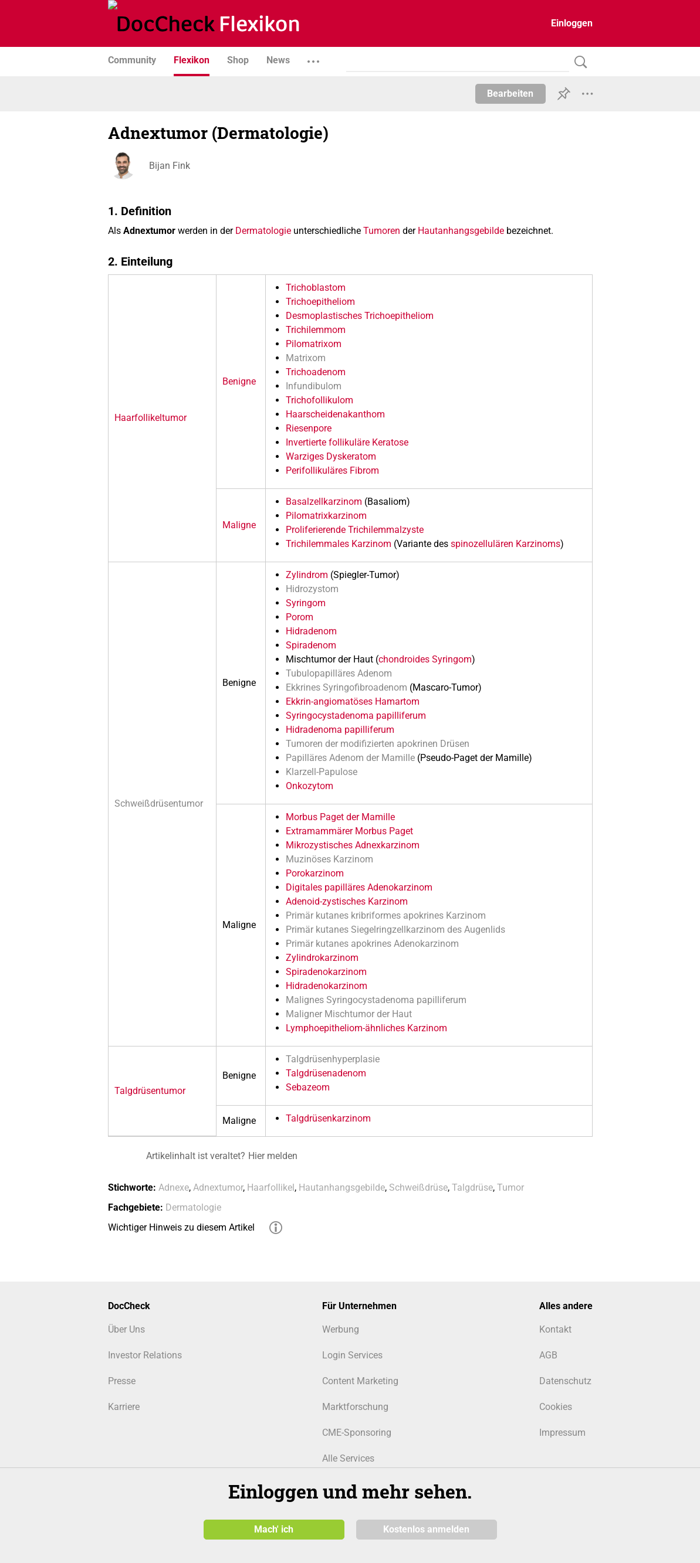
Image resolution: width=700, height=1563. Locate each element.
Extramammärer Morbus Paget (349, 831)
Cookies (555, 1406)
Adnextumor (218, 1187)
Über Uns (126, 1329)
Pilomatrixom (313, 343)
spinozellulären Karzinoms (505, 543)
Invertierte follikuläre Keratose (347, 442)
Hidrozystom (312, 588)
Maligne (239, 525)
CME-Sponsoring (356, 1432)
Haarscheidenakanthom (335, 414)
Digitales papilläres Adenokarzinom (359, 887)
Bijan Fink (169, 165)
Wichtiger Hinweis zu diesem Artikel (181, 1227)
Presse (122, 1381)
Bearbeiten (510, 93)
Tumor (510, 1187)
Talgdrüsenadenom (326, 1073)
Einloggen (572, 23)
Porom (299, 617)
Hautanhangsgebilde (461, 230)
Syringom (306, 603)
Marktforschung (355, 1406)
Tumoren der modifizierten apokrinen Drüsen (377, 743)
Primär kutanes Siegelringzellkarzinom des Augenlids (395, 929)
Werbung (340, 1329)
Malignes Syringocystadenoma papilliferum (376, 999)
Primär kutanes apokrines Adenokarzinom (372, 943)
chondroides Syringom (425, 659)
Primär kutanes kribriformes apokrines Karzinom (386, 915)
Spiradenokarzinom (326, 971)
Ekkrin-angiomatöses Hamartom (353, 701)
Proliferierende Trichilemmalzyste (355, 529)
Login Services (352, 1355)
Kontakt (555, 1329)
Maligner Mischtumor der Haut (349, 1014)
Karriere (124, 1406)
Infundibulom (313, 386)
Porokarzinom (315, 873)
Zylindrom (307, 574)
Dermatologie (263, 230)
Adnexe (173, 1187)
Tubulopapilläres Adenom (339, 673)
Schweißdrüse (418, 1187)
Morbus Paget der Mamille (340, 817)
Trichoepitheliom (320, 301)
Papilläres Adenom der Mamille (350, 757)
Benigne (239, 381)
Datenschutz (565, 1381)
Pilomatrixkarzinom (326, 515)
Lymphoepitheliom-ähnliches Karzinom (366, 1028)
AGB (548, 1355)
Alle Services (348, 1458)
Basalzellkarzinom (324, 501)
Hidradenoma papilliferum (340, 729)
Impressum (562, 1432)
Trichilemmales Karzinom (338, 543)
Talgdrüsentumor (149, 1090)
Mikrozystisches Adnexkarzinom (353, 845)
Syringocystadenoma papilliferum (356, 715)
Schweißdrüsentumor (158, 803)
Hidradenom (311, 631)
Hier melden (272, 1155)
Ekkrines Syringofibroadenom (346, 687)
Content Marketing (360, 1381)
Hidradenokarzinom (326, 985)
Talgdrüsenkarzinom (328, 1118)
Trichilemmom (316, 329)
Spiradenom (311, 645)
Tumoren (381, 230)
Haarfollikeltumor (150, 417)
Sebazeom (308, 1087)
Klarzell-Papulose (321, 771)
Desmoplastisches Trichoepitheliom (360, 315)
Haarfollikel (271, 1187)
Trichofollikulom (319, 400)
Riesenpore (309, 428)
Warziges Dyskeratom (331, 456)
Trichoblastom (316, 287)
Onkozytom (309, 785)
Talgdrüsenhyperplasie (333, 1059)
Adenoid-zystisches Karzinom (347, 901)
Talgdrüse (472, 1187)
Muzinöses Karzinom (329, 859)
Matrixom (306, 357)
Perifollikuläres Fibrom (332, 470)
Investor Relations (145, 1355)
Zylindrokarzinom (322, 957)
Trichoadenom (316, 372)
